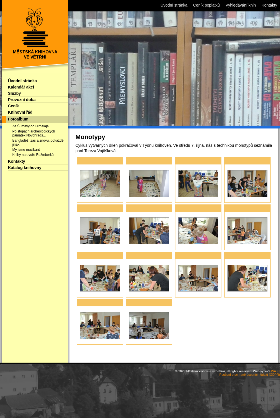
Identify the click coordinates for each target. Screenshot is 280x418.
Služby (14, 93)
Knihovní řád (20, 112)
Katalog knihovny (24, 167)
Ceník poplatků (206, 5)
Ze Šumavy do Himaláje (30, 126)
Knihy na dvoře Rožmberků (33, 155)
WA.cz (275, 371)
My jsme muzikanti (26, 150)
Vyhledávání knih (240, 5)
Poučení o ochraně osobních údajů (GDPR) (249, 374)
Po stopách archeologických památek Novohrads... (33, 133)
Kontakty (16, 161)
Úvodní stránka (22, 81)
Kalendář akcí (21, 87)
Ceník (13, 106)
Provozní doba (21, 99)
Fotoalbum (18, 119)
